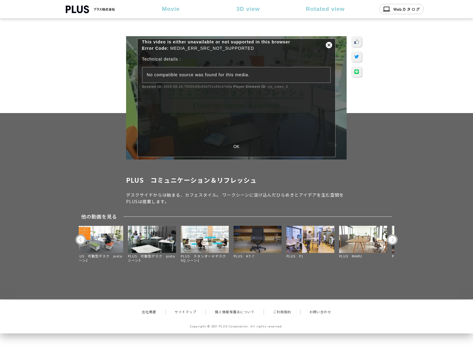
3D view (248, 9)
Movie (171, 9)
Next (392, 239)
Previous (80, 239)
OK (236, 146)
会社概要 (149, 311)
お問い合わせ (320, 311)
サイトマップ (185, 311)
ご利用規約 (282, 311)
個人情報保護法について (235, 311)
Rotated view (325, 9)
